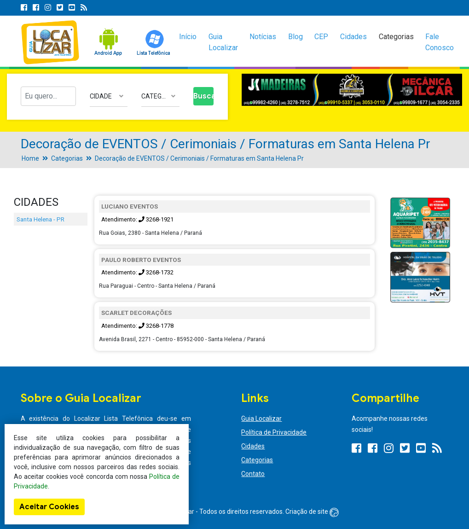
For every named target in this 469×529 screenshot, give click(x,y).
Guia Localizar (223, 42)
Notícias (262, 36)
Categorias (396, 36)
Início (188, 36)
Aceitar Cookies (49, 507)
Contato (253, 473)
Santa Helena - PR (40, 219)
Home (30, 158)
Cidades (353, 36)
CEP (321, 36)
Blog (295, 36)
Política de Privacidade (274, 432)
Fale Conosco (439, 42)
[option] (352, 90)
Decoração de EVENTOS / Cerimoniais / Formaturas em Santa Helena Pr (199, 158)
